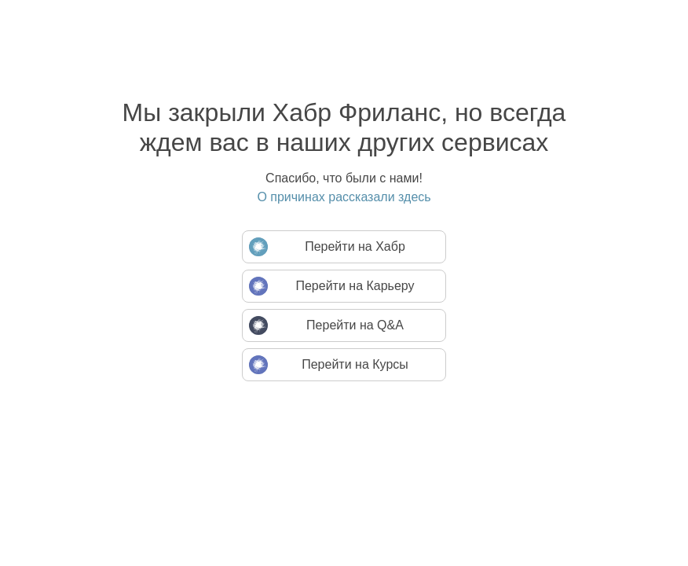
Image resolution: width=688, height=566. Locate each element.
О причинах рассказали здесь (343, 197)
